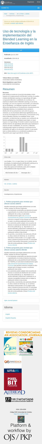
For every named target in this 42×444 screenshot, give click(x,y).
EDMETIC (5, 8)
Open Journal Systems (10, 300)
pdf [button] (21, 50)
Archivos (11, 13)
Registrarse (30, 2)
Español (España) (11, 318)
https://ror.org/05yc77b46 (21, 414)
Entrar (39, 2)
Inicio (5, 13)
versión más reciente (17, 23)
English (8, 314)
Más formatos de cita (12, 172)
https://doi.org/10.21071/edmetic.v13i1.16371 (20, 73)
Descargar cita (26, 172)
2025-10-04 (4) (8, 64)
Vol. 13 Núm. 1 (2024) (23, 13)
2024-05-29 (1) (8, 69)
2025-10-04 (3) (8, 66)
